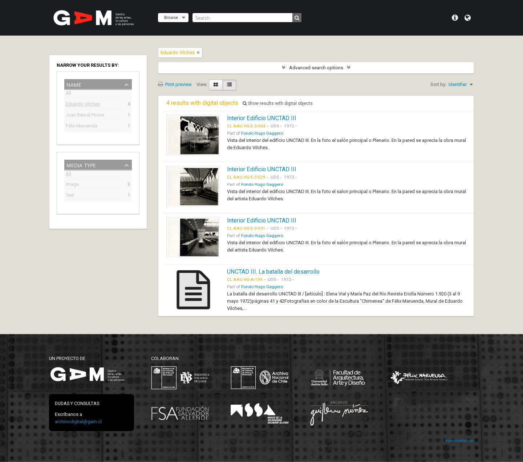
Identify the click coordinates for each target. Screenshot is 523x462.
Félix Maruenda (81, 126)
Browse (171, 17)
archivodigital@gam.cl (78, 421)
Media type (81, 164)
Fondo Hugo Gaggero (262, 133)
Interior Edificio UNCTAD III (261, 118)
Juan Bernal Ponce (85, 116)
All (68, 94)
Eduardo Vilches (83, 105)
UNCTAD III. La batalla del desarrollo (273, 271)
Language (467, 18)
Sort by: (438, 84)
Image (72, 185)
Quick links (455, 18)
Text (70, 196)
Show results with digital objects (278, 103)
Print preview (175, 84)
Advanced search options (316, 67)
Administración (459, 440)
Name (73, 84)
